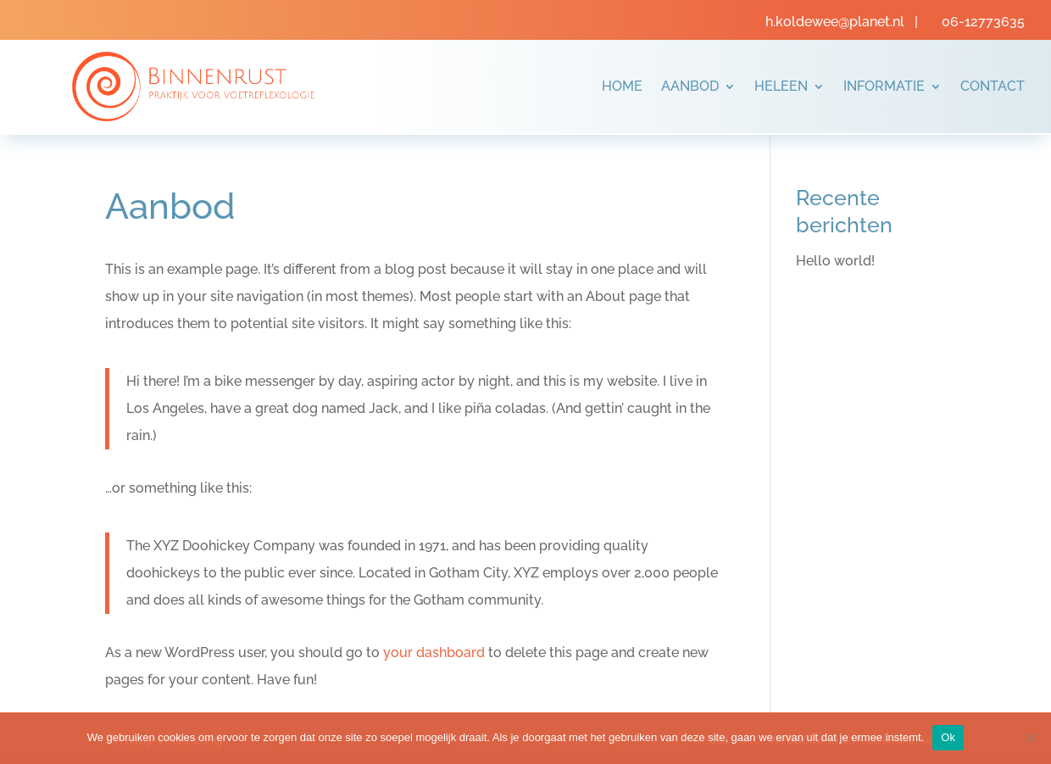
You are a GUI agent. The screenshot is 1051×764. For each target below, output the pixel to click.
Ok (948, 737)
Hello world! (835, 261)
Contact (992, 86)
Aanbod (690, 86)
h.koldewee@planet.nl (836, 22)
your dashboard (434, 652)
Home (622, 86)
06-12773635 (983, 22)
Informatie (884, 86)
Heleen (781, 86)
